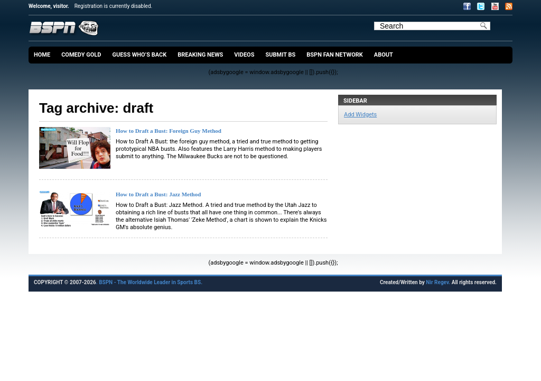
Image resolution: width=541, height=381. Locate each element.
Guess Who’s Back (139, 54)
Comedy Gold (81, 54)
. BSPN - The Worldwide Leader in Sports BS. (149, 282)
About (383, 54)
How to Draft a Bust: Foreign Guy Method (168, 131)
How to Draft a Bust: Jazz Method (158, 194)
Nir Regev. (438, 282)
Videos (244, 54)
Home (42, 54)
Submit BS (280, 54)
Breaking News (200, 54)
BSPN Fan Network (334, 54)
